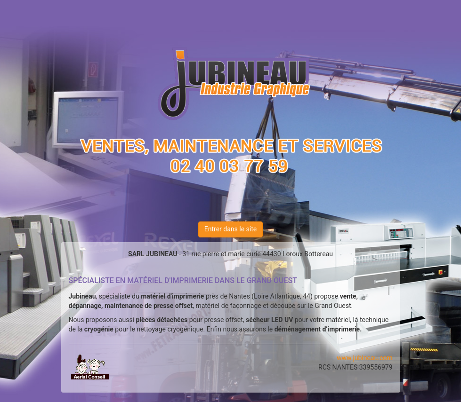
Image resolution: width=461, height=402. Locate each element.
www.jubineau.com (365, 358)
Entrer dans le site (230, 229)
